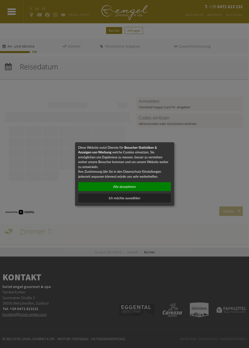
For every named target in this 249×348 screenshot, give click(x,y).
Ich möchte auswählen (124, 198)
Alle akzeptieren (124, 187)
